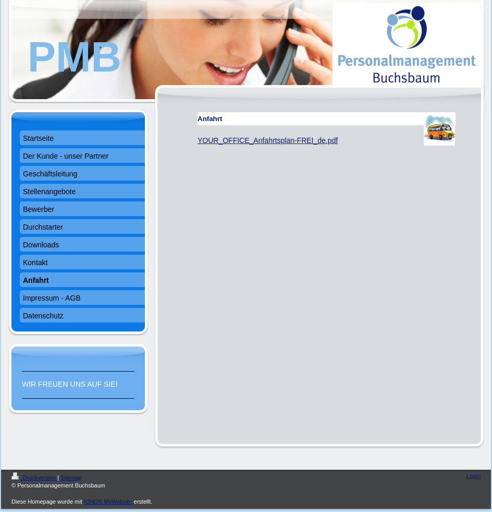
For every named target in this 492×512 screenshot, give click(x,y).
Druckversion (34, 477)
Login (473, 476)
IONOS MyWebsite (108, 501)
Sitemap (70, 477)
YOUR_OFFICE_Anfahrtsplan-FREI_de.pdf (268, 140)
